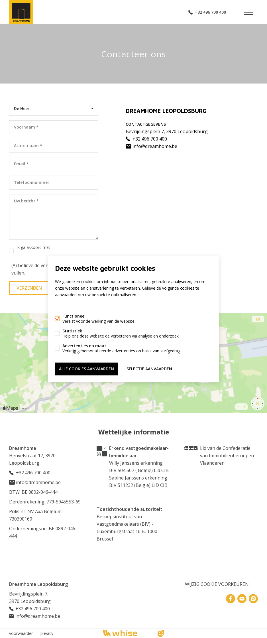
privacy (46, 633)
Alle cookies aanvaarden (86, 368)
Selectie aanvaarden (149, 368)
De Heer (21, 108)
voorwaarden (21, 633)
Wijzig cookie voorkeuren (217, 584)
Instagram (253, 598)
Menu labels (249, 12)
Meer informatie (70, 305)
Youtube (241, 598)
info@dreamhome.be (151, 146)
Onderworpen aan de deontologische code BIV (123, 550)
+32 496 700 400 (210, 12)
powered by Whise (126, 633)
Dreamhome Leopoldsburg (38, 584)
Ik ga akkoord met (46, 251)
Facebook (230, 598)
